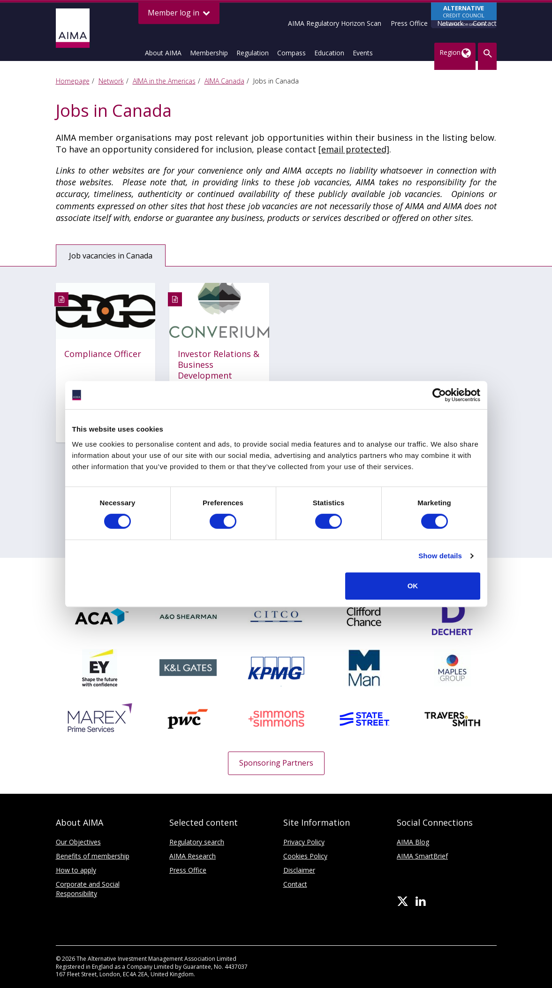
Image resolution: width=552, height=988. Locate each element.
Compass (291, 52)
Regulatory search (196, 841)
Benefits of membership (92, 855)
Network (450, 23)
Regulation (252, 52)
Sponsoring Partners (276, 763)
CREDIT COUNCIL (464, 16)
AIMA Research (192, 855)
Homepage (73, 80)
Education (329, 52)
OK (413, 586)
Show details (440, 556)
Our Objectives (78, 841)
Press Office (409, 23)
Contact (485, 23)
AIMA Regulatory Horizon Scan (334, 23)
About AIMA (163, 52)
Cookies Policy (305, 855)
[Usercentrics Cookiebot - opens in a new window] (439, 395)
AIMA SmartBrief (422, 855)
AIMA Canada (224, 80)
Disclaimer (299, 870)
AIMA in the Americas (164, 80)
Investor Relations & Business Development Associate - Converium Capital (218, 376)
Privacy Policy (304, 841)
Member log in (179, 13)
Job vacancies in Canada (111, 256)
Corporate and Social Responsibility (88, 889)
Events (363, 52)
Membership (209, 52)
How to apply (76, 870)
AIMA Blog (413, 841)
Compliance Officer (102, 354)
